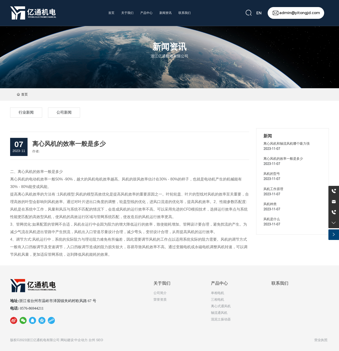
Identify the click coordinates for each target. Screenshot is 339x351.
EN (259, 13)
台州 (92, 340)
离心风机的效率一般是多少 (283, 158)
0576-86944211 (31, 308)
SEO (99, 340)
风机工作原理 (273, 189)
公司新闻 (64, 112)
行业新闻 (26, 112)
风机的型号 (271, 174)
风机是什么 (271, 219)
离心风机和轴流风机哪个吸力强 (286, 143)
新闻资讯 (169, 47)
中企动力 (81, 340)
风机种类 (270, 204)
